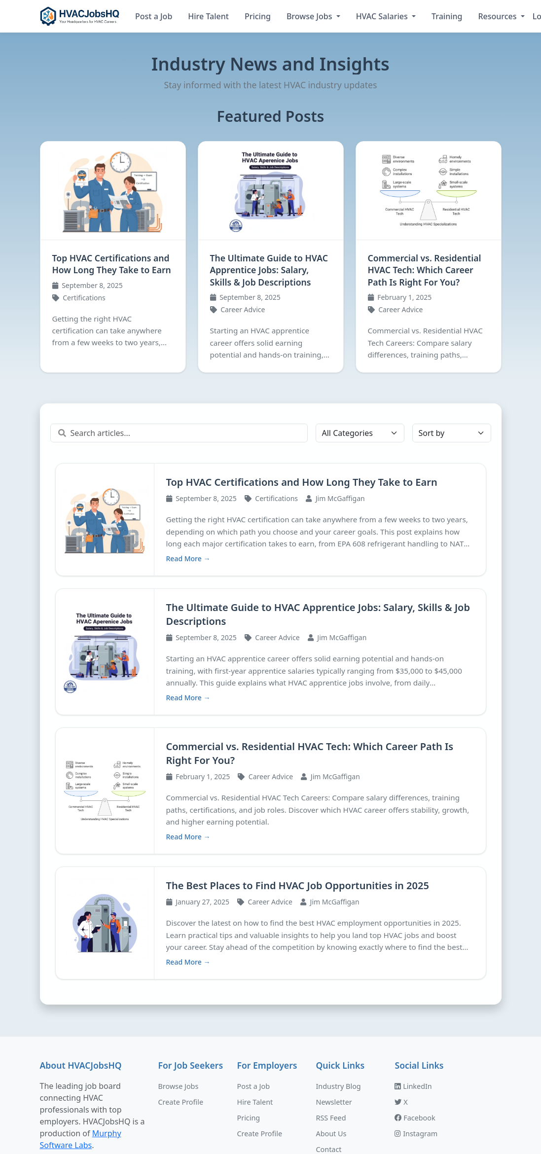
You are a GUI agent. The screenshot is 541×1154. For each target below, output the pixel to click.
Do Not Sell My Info (348, 1078)
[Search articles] (179, 433)
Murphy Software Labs (350, 1133)
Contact (328, 1031)
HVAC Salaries (383, 16)
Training (447, 16)
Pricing (258, 16)
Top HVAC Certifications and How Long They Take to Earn (111, 264)
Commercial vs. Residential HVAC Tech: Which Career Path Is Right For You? (424, 270)
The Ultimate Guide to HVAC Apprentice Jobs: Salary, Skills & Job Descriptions (269, 270)
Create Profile (181, 984)
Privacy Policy (338, 1063)
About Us (331, 1015)
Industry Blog (338, 968)
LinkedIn (413, 968)
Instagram (416, 1015)
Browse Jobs (310, 16)
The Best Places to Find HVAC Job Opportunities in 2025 (428, 708)
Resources (498, 16)
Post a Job (153, 16)
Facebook (415, 1000)
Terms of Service (343, 1047)
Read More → (188, 638)
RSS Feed (331, 1000)
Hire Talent (208, 16)
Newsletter (334, 984)
